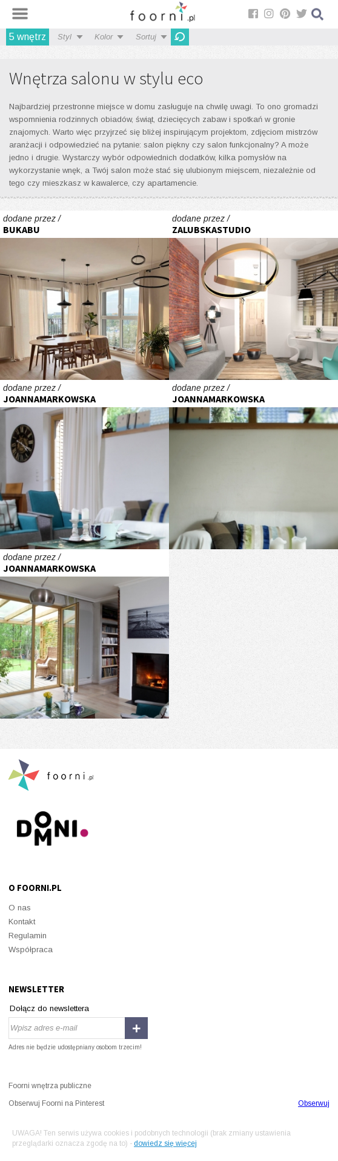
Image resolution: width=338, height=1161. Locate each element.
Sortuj (146, 36)
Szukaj (318, 14)
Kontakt (21, 921)
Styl (64, 36)
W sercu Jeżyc (84, 295)
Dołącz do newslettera (49, 1008)
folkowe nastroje (84, 464)
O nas (19, 907)
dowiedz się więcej (165, 1143)
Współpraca (30, 949)
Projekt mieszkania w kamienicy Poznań (253, 295)
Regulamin (27, 935)
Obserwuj (314, 1103)
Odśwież (180, 37)
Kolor (103, 36)
